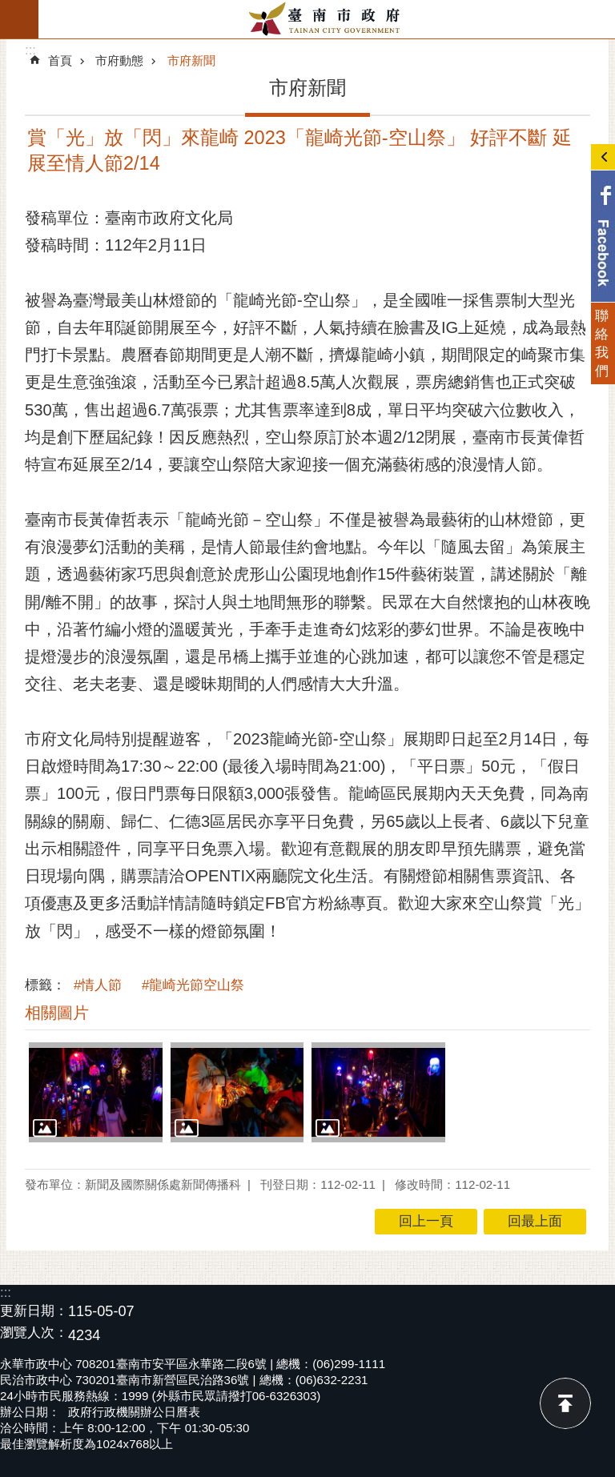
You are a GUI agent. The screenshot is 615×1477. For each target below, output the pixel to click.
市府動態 (119, 60)
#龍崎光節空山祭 (193, 985)
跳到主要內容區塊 (8, 8)
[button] (96, 1092)
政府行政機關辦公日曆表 (134, 1412)
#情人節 (98, 985)
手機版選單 (19, 19)
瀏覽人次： (34, 1333)
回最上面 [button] (535, 1221)
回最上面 (565, 1403)
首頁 (60, 60)
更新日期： (34, 1310)
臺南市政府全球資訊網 (326, 19)
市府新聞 (191, 60)
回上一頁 (426, 1221)
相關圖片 (57, 1012)
